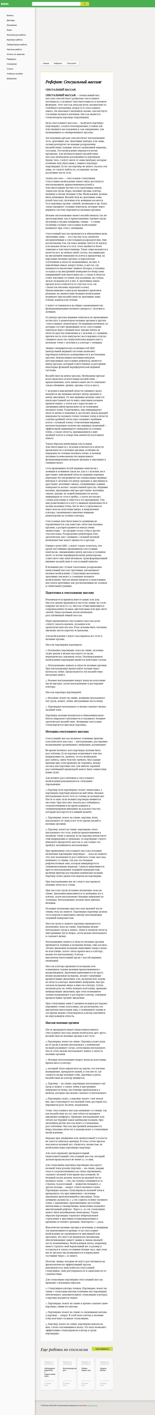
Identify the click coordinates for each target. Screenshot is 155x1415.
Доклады (11, 20)
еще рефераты (102, 1349)
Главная (46, 63)
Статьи (10, 69)
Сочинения (12, 64)
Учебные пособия (15, 74)
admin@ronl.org (92, 1405)
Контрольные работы (16, 35)
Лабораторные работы (17, 45)
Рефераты (11, 59)
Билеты (10, 15)
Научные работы (14, 49)
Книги (9, 30)
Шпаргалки (12, 79)
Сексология (71, 63)
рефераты (58, 63)
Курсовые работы (15, 40)
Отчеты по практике (16, 54)
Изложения (12, 25)
